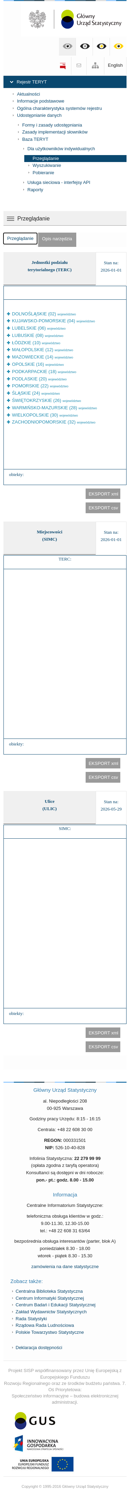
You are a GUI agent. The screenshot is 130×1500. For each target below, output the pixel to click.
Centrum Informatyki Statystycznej (50, 1298)
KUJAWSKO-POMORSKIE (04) (53, 320)
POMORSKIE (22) (39, 385)
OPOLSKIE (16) (37, 364)
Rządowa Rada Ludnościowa (45, 1325)
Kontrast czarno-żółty (101, 47)
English (115, 65)
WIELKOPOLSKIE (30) (44, 415)
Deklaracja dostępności (39, 1347)
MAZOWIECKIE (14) (42, 357)
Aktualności (28, 94)
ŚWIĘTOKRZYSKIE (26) (46, 400)
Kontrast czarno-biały (84, 47)
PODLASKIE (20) (39, 378)
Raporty (35, 189)
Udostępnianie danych (39, 115)
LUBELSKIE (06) (38, 328)
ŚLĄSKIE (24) (35, 393)
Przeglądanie (46, 158)
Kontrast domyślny (67, 47)
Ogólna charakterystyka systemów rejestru (59, 108)
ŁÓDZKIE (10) (35, 342)
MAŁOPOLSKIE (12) (42, 349)
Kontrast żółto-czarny (118, 47)
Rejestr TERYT (32, 81)
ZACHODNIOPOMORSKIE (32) (53, 422)
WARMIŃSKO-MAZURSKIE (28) (54, 407)
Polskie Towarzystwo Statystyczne (50, 1332)
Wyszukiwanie (47, 165)
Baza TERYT (35, 139)
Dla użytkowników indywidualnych (61, 148)
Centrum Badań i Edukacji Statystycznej (56, 1304)
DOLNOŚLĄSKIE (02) (43, 313)
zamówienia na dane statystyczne (64, 1266)
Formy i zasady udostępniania (52, 125)
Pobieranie (43, 172)
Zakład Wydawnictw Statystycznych (51, 1311)
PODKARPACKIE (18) (43, 371)
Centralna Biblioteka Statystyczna (49, 1291)
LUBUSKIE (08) (37, 335)
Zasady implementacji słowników (55, 132)
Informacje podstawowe (40, 101)
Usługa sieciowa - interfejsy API (58, 182)
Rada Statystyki (31, 1318)
